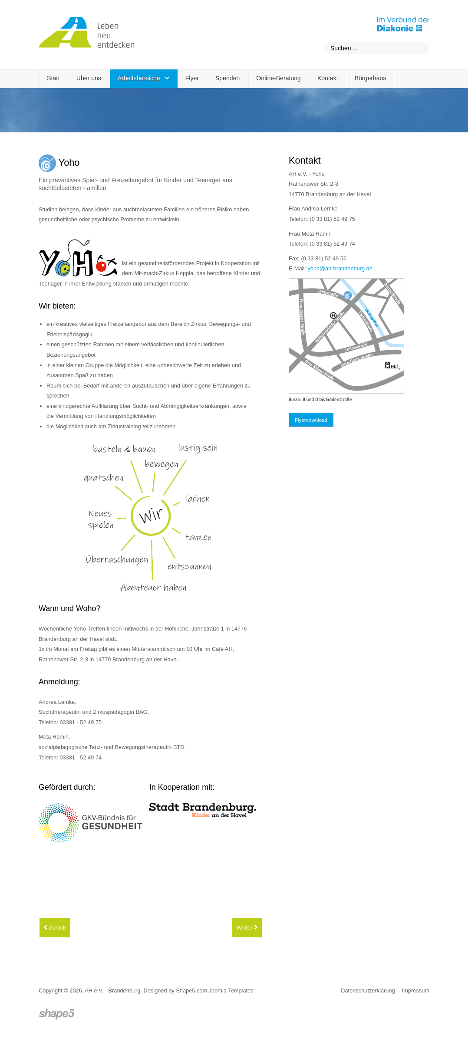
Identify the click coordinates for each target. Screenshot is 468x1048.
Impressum (415, 990)
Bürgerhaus (370, 78)
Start (53, 78)
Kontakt (327, 78)
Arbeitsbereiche (139, 78)
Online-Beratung (278, 78)
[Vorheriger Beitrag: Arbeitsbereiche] (55, 927)
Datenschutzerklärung (368, 990)
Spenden (227, 78)
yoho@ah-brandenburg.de (339, 268)
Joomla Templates (231, 990)
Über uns (88, 78)
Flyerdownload (311, 420)
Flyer (192, 78)
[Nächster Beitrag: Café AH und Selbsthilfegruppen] (247, 927)
